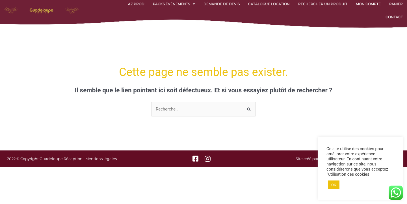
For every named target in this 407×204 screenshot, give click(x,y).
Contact (394, 13)
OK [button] (333, 185)
